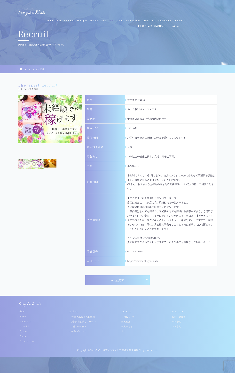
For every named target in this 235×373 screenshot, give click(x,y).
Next (78, 127)
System (128, 11)
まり (123, 331)
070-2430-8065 (187, 16)
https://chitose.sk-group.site (142, 261)
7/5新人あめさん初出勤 (83, 316)
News (92, 11)
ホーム (27, 69)
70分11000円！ (79, 326)
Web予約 (208, 16)
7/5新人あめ (127, 316)
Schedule (103, 11)
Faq (155, 11)
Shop (137, 11)
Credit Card (182, 11)
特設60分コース (79, 331)
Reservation (198, 11)
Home (83, 11)
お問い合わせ (179, 316)
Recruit (146, 11)
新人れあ (125, 321)
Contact (211, 11)
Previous (21, 127)
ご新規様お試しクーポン (83, 321)
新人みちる (127, 326)
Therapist (115, 11)
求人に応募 (117, 280)
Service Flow (167, 11)
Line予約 (176, 326)
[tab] (24, 164)
